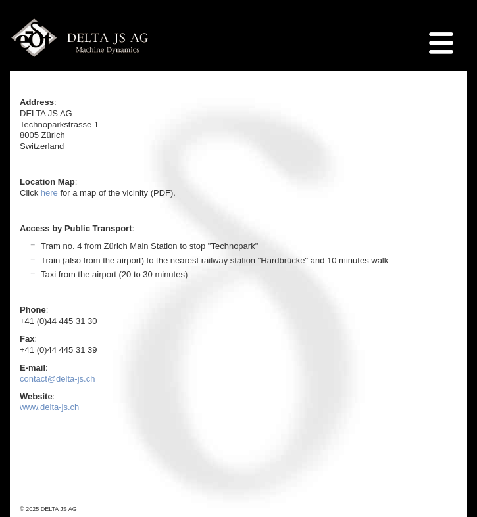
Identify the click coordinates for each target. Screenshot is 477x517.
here (49, 193)
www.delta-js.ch (51, 407)
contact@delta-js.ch (57, 379)
